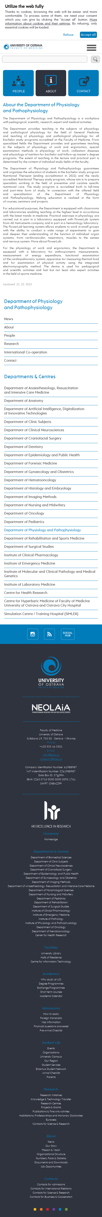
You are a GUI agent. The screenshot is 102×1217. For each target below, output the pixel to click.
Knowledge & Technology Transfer (51, 1099)
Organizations (51, 1052)
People (9, 336)
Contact (10, 361)
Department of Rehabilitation (51, 902)
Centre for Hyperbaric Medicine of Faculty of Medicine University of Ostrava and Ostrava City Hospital (47, 603)
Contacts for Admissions (51, 1184)
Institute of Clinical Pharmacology (31, 555)
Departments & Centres (30, 376)
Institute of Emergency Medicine (29, 563)
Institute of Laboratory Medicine (29, 585)
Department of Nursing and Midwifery (34, 505)
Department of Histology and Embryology (37, 488)
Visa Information (51, 1022)
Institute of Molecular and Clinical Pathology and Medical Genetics (49, 574)
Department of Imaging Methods (30, 497)
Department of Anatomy (23, 401)
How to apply (51, 1014)
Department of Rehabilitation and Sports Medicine (44, 538)
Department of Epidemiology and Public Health (42, 455)
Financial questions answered (51, 1026)
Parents (51, 1077)
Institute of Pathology (51, 919)
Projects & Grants (51, 1107)
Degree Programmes (51, 983)
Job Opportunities (51, 1166)
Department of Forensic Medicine (30, 463)
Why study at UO (51, 979)
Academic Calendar (51, 996)
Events (51, 1048)
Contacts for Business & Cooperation (51, 1197)
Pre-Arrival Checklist (51, 1030)
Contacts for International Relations (51, 1188)
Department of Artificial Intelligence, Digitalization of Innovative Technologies (44, 411)
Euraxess (51, 1120)
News (8, 319)
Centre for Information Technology (51, 961)
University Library (51, 953)
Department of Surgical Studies (29, 547)
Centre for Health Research (25, 593)
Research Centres (51, 1103)
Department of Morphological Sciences (51, 890)
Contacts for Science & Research (51, 1124)
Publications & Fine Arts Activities (51, 1111)
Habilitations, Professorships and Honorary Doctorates (51, 1115)
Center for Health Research (51, 935)
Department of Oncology (24, 513)
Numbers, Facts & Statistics (51, 1158)
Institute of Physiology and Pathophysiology (51, 923)
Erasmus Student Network (51, 1069)
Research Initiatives (51, 1095)
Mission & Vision (51, 1150)
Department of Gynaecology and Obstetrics (39, 472)
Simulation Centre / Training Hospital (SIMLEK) (41, 614)
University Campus (51, 1056)
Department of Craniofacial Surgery (32, 438)
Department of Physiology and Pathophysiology (42, 530)
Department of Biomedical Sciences (51, 857)
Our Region (51, 1061)
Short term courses (51, 992)
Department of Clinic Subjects (27, 422)
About (9, 327)
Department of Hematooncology (30, 480)
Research (11, 344)
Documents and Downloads (51, 1162)
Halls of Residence (51, 957)
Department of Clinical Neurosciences (34, 430)
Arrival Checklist (51, 1073)
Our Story (51, 1146)
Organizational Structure (51, 1154)
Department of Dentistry (23, 447)
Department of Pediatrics (24, 522)
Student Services (51, 1065)
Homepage (51, 839)
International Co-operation (25, 352)
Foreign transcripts (51, 1018)
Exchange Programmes (51, 988)
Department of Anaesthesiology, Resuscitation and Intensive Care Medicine (41, 390)
